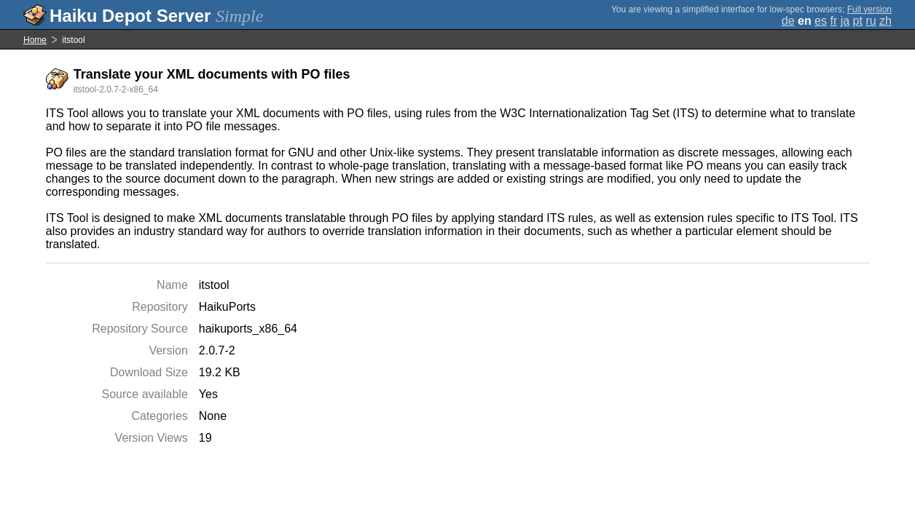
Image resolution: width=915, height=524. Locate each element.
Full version (869, 9)
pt (858, 21)
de (788, 21)
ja (845, 21)
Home (35, 40)
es (820, 21)
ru (870, 21)
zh (885, 21)
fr (833, 21)
